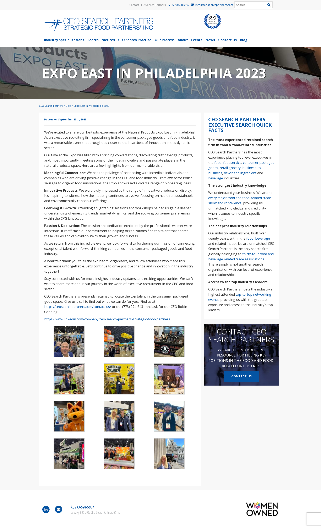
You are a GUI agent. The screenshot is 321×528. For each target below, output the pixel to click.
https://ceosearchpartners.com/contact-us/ (77, 306)
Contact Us (227, 40)
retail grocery (230, 167)
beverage (215, 178)
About (183, 40)
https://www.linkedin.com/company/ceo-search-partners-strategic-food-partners (107, 319)
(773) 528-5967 (180, 5)
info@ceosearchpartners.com (214, 5)
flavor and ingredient (240, 173)
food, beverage (258, 238)
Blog (243, 40)
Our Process (164, 40)
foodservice (232, 162)
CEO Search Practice (134, 40)
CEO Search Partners (51, 106)
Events (196, 40)
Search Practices (101, 40)
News (210, 40)
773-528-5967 (84, 507)
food (218, 162)
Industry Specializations (64, 40)
